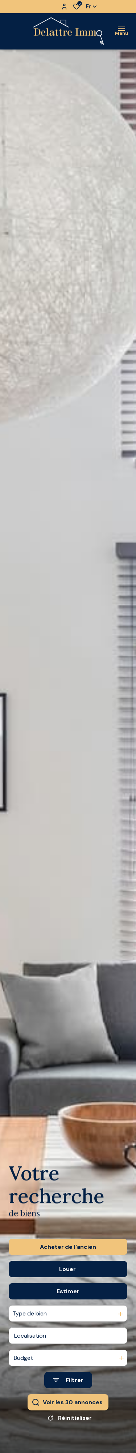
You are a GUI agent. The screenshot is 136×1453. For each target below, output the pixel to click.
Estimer (68, 1297)
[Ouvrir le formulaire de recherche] (68, 1386)
